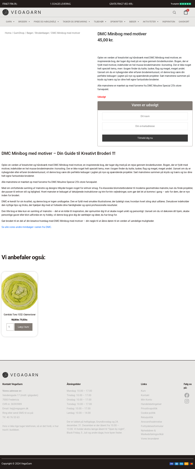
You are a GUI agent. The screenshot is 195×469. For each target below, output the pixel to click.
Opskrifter (118, 21)
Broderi (24, 21)
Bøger (134, 21)
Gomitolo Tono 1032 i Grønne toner (19, 314)
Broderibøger (42, 33)
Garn (10, 21)
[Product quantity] (10, 327)
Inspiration (168, 21)
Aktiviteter (151, 21)
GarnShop (19, 33)
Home (8, 33)
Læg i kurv (23, 326)
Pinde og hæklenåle (46, 21)
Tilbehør (100, 21)
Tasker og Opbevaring (76, 21)
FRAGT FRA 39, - (9, 3)
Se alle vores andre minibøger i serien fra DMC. (27, 227)
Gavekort (184, 21)
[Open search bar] (174, 12)
